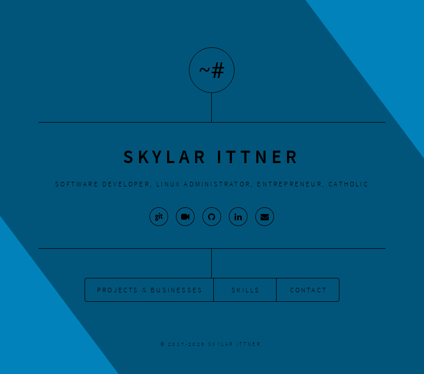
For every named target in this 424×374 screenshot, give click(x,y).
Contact (308, 290)
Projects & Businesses (150, 290)
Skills (245, 290)
